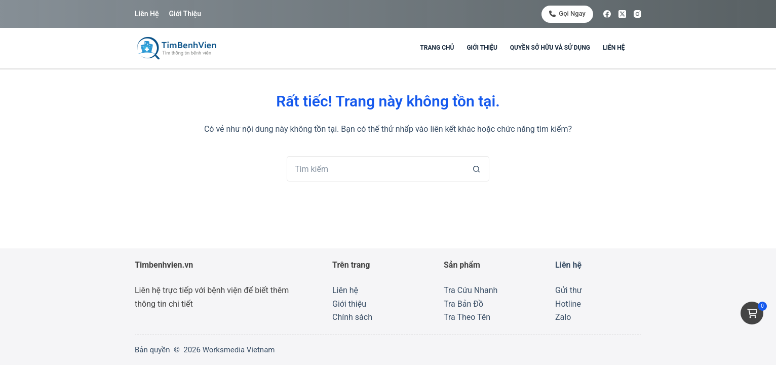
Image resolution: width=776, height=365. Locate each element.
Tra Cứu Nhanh (470, 290)
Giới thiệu (185, 14)
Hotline (568, 304)
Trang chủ (437, 47)
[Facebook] (607, 14)
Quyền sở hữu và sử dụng (550, 47)
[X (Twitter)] (622, 14)
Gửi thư (568, 290)
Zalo (563, 317)
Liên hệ (147, 14)
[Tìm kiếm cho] (375, 168)
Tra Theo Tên (467, 317)
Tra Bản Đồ (463, 304)
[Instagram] (637, 14)
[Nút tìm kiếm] (476, 168)
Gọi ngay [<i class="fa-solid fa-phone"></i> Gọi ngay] (567, 13)
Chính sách (352, 317)
